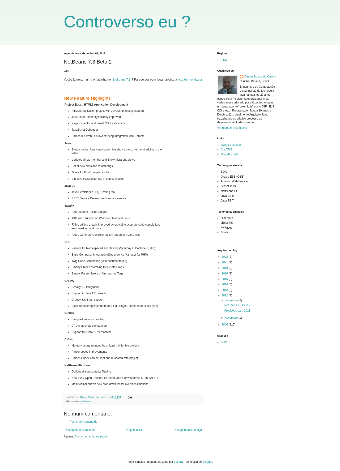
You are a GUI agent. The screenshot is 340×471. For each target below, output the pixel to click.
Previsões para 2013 (237, 310)
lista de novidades (190, 79)
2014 (225, 284)
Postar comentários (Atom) (92, 436)
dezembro (231, 300)
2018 (225, 268)
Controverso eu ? (127, 22)
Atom (224, 342)
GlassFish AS (229, 154)
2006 (225, 324)
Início (224, 59)
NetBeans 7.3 (121, 79)
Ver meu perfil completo (232, 127)
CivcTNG (226, 149)
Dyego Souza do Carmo (260, 76)
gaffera (178, 461)
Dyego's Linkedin (231, 144)
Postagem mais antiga (188, 430)
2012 (225, 295)
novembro (231, 317)
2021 (225, 262)
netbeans (86, 401)
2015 (225, 279)
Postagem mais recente (80, 430)
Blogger (207, 461)
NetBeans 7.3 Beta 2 (237, 305)
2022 (225, 256)
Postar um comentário (83, 421)
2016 (225, 273)
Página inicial (134, 430)
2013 (225, 290)
